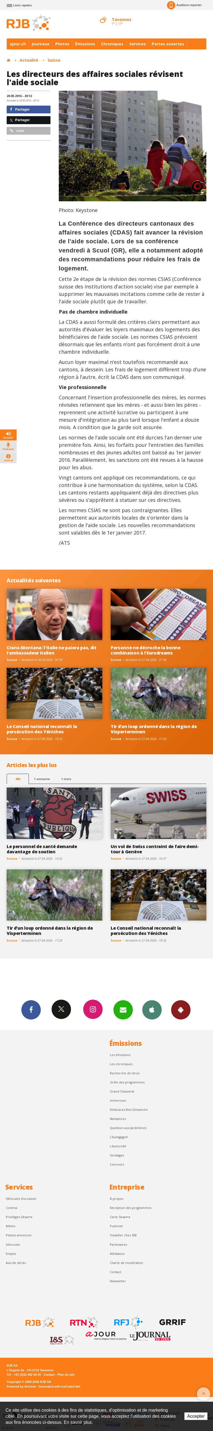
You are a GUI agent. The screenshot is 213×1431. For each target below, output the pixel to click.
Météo (11, 1226)
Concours (117, 1164)
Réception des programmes (130, 1208)
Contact (115, 1272)
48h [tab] (18, 779)
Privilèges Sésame (19, 1217)
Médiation (117, 1253)
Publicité (116, 1226)
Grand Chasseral (122, 1091)
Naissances (118, 1118)
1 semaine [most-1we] (42, 779)
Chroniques (112, 43)
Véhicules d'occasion (21, 1198)
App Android (181, 1009)
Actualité (29, 60)
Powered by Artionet (21, 1386)
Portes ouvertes (168, 43)
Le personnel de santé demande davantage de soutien (42, 849)
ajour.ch (18, 43)
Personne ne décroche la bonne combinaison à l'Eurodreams (146, 650)
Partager (20, 109)
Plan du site (65, 1374)
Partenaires (118, 1244)
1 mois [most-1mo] (66, 779)
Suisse (54, 60)
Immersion (118, 1100)
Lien (17, 131)
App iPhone (152, 1009)
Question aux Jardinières (128, 1128)
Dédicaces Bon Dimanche (129, 1109)
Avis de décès (16, 1263)
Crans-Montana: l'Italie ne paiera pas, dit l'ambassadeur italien (52, 650)
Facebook (31, 1009)
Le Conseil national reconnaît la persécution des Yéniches (42, 729)
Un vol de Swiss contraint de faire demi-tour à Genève (155, 849)
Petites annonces (18, 1235)
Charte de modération (126, 1263)
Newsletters (123, 1009)
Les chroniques (121, 1064)
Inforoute (13, 1244)
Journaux (40, 43)
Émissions (85, 43)
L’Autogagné (119, 1137)
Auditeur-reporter (184, 5)
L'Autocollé (118, 1146)
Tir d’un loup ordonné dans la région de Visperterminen (154, 729)
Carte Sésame (120, 1217)
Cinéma (11, 1208)
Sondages (117, 1155)
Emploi (11, 1253)
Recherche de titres (125, 1073)
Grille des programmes (127, 1082)
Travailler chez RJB (123, 1235)
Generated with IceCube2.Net (59, 1386)
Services (137, 43)
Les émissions (120, 1055)
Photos (62, 43)
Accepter (196, 1416)
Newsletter (118, 1281)
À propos (116, 1198)
